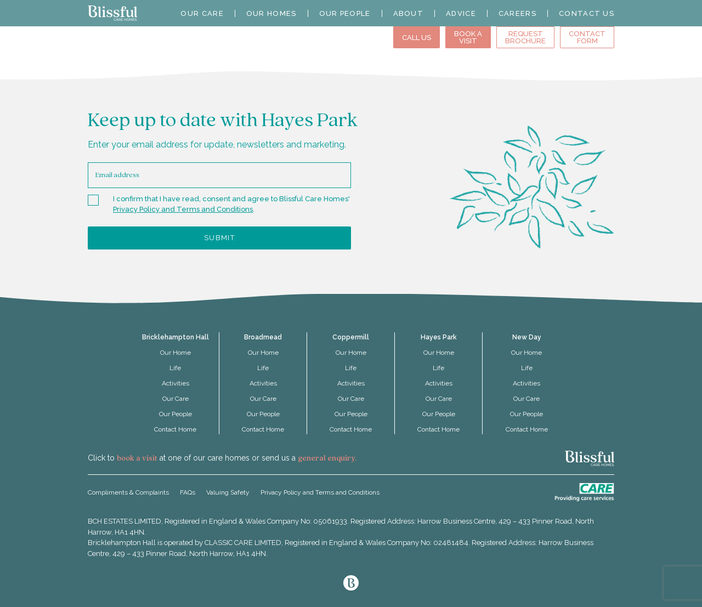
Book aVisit (468, 37)
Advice (461, 13)
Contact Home (175, 429)
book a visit (137, 458)
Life (175, 368)
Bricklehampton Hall (175, 337)
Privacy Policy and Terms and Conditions (183, 209)
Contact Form (587, 37)
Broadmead (263, 337)
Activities (175, 383)
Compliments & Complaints (128, 492)
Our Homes (271, 13)
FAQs (187, 492)
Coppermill (350, 337)
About (408, 13)
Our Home (175, 352)
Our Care (201, 13)
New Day (526, 337)
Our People (345, 13)
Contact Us (586, 13)
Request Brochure (525, 37)
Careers (517, 13)
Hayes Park (439, 337)
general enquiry (326, 458)
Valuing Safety (228, 492)
